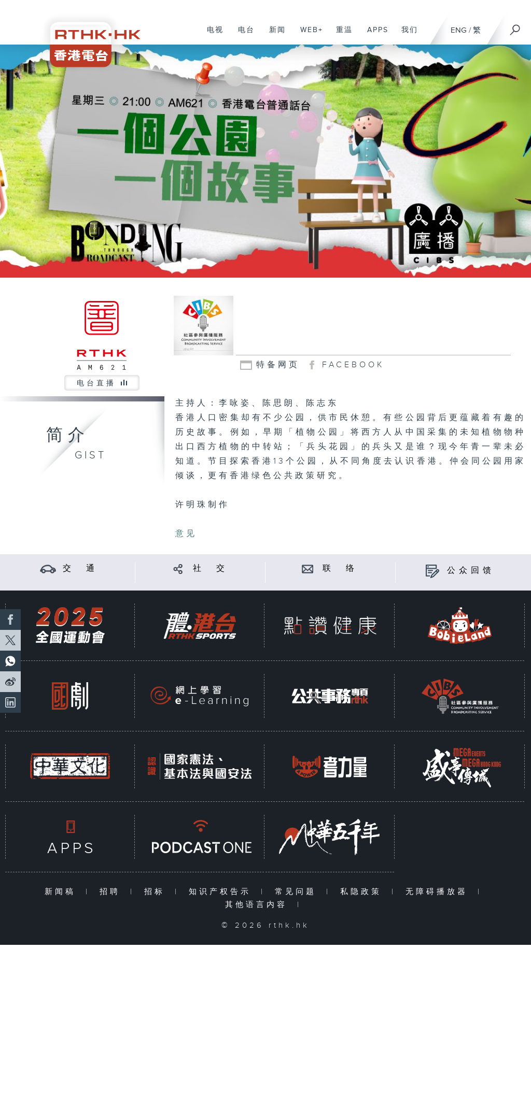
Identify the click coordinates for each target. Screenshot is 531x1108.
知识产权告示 (222, 891)
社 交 (210, 568)
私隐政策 (363, 891)
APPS (373, 35)
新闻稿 (62, 891)
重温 (340, 35)
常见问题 (298, 891)
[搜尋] (515, 26)
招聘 (112, 891)
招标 (157, 891)
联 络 (340, 568)
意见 (186, 534)
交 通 (80, 568)
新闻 (273, 35)
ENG (459, 30)
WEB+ (307, 35)
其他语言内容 (258, 904)
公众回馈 (471, 570)
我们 (406, 35)
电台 (242, 35)
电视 (211, 35)
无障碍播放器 (439, 891)
